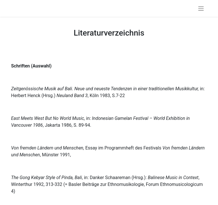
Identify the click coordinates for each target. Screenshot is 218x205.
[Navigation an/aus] (201, 8)
